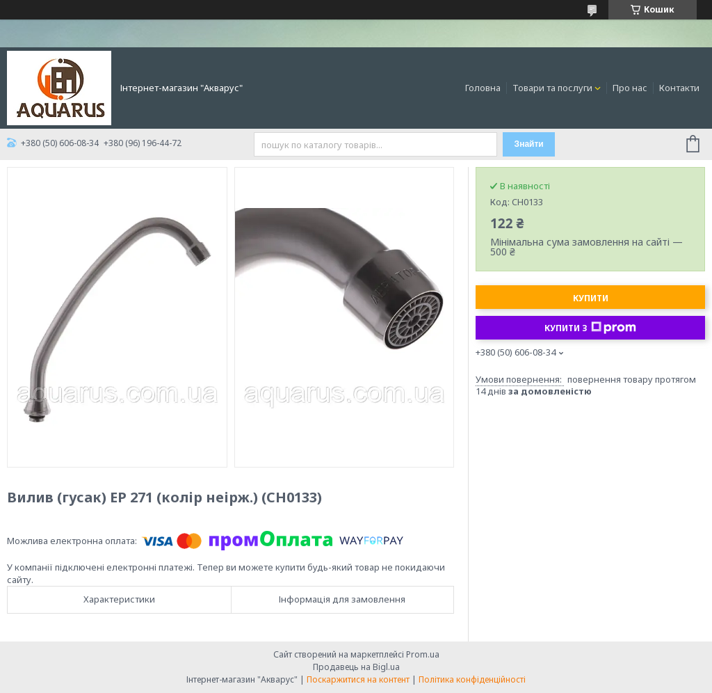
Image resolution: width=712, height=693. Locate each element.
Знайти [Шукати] (529, 144)
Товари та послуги (552, 87)
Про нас (630, 87)
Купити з (590, 327)
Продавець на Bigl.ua (356, 667)
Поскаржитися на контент (358, 679)
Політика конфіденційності (472, 679)
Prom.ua (422, 654)
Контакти (679, 87)
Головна (483, 87)
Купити (590, 298)
